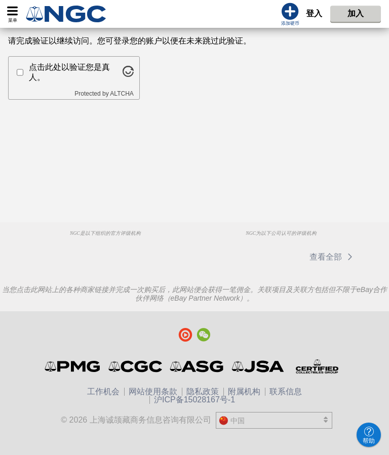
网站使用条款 (153, 391)
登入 (314, 13)
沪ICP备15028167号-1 (194, 399)
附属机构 (244, 391)
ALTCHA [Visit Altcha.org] (121, 93)
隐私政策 (202, 391)
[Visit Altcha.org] (128, 74)
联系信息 (285, 391)
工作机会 (103, 391)
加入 (355, 13)
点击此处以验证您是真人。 (69, 72)
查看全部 (332, 257)
